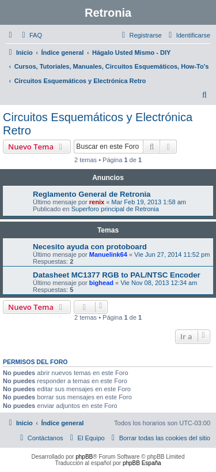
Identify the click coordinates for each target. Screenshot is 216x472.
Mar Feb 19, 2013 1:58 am (148, 201)
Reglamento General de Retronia (91, 194)
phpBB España (142, 463)
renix (96, 201)
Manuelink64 (108, 254)
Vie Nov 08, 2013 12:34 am (158, 282)
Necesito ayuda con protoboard (90, 246)
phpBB (84, 457)
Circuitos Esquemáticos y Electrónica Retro (97, 124)
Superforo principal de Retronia (115, 208)
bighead (101, 282)
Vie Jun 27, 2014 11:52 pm (172, 254)
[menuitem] (30, 35)
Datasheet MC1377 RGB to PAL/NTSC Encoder (116, 275)
